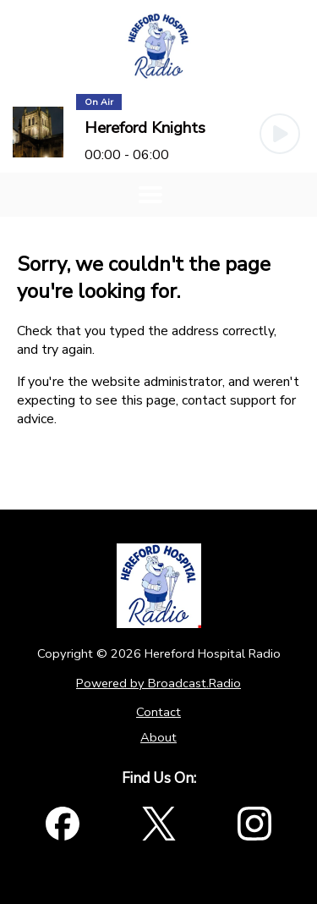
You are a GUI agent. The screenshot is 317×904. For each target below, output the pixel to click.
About (158, 737)
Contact (158, 711)
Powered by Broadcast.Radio (158, 683)
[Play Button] (280, 133)
